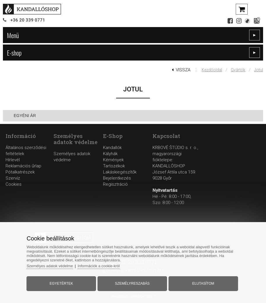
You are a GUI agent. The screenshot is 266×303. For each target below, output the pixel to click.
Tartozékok (114, 166)
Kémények (113, 159)
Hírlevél (13, 159)
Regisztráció (115, 184)
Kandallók (112, 147)
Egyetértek (61, 283)
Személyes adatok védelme (49, 266)
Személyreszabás (132, 283)
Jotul (258, 70)
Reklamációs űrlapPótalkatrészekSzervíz (23, 172)
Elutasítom (203, 283)
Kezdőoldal (212, 70)
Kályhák (110, 153)
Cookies (14, 184)
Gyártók (238, 70)
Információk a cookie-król (99, 266)
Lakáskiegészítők (119, 172)
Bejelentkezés (117, 178)
